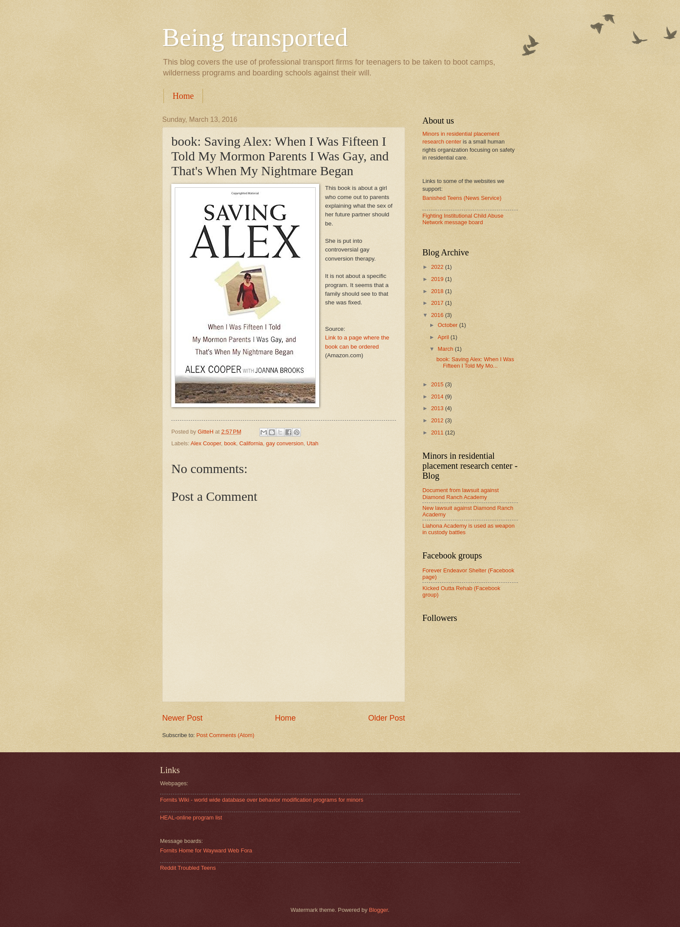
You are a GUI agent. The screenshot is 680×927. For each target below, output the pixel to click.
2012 (438, 420)
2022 (438, 267)
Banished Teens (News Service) (461, 198)
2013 (438, 408)
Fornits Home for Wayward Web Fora (206, 850)
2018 (438, 291)
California (251, 443)
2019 (438, 279)
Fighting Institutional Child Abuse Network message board (462, 218)
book (230, 443)
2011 (438, 432)
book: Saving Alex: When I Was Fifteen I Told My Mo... (475, 362)
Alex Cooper (205, 443)
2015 (438, 384)
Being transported (255, 37)
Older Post (386, 718)
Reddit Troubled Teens (188, 868)
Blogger (378, 910)
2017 (438, 303)
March (446, 349)
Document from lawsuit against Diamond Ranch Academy (460, 493)
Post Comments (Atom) (225, 735)
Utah (312, 443)
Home (183, 96)
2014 (438, 396)
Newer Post (182, 718)
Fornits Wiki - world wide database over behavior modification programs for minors (261, 799)
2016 (438, 315)
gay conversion (285, 443)
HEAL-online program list (191, 817)
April (444, 337)
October (448, 325)
